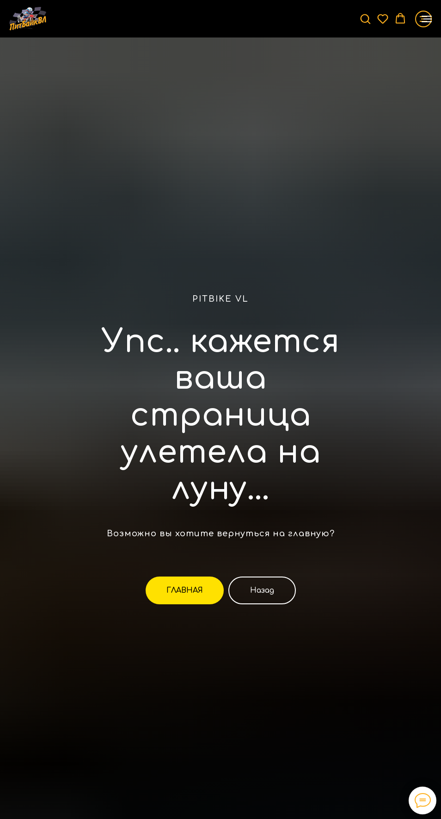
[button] (365, 18)
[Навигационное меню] (427, 19)
